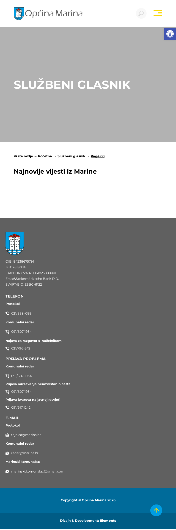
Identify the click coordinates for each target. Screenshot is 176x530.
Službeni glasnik (71, 157)
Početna (45, 157)
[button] (170, 34)
